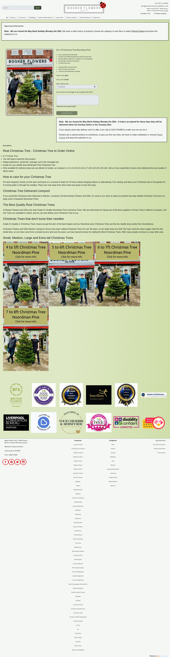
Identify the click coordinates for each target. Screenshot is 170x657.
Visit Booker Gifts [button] (145, 13)
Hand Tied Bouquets (78, 572)
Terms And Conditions (159, 444)
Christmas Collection (78, 498)
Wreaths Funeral (78, 473)
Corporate (113, 473)
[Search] (18, 8)
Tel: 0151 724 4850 (161, 3)
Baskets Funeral (78, 457)
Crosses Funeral (78, 444)
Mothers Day (78, 547)
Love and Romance (78, 506)
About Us (113, 486)
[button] (13, 18)
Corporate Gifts (78, 555)
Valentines (78, 518)
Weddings (113, 457)
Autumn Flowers (78, 527)
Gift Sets (78, 600)
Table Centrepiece (78, 588)
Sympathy (78, 514)
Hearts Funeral (78, 469)
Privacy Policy (162, 453)
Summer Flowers (78, 621)
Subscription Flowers (78, 551)
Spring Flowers (78, 522)
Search (38, 8)
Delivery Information (160, 448)
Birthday (78, 494)
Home (113, 444)
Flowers (113, 448)
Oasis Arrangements (78, 580)
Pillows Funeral (78, 465)
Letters (78, 486)
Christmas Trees (78, 613)
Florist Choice (138, 31)
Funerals (78, 641)
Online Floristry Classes (78, 592)
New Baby (78, 510)
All (78, 629)
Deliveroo (78, 596)
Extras (78, 625)
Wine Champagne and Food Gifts (78, 584)
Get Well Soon (78, 502)
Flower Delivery (113, 481)
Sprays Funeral (78, 477)
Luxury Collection (78, 564)
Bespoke (78, 481)
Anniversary (78, 531)
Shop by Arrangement (78, 650)
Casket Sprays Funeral (78, 448)
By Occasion (78, 646)
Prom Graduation (78, 539)
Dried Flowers (78, 559)
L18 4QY (166, 10)
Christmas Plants (78, 605)
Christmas (78, 633)
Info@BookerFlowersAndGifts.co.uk (154, 6)
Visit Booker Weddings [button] (160, 13)
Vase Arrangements (78, 576)
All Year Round (78, 535)
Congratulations (78, 490)
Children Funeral (78, 453)
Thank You (78, 543)
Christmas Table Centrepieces (78, 617)
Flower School (113, 477)
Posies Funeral (78, 461)
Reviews (113, 465)
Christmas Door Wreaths (78, 609)
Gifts (113, 461)
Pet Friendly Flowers (78, 568)
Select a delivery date (62, 84)
